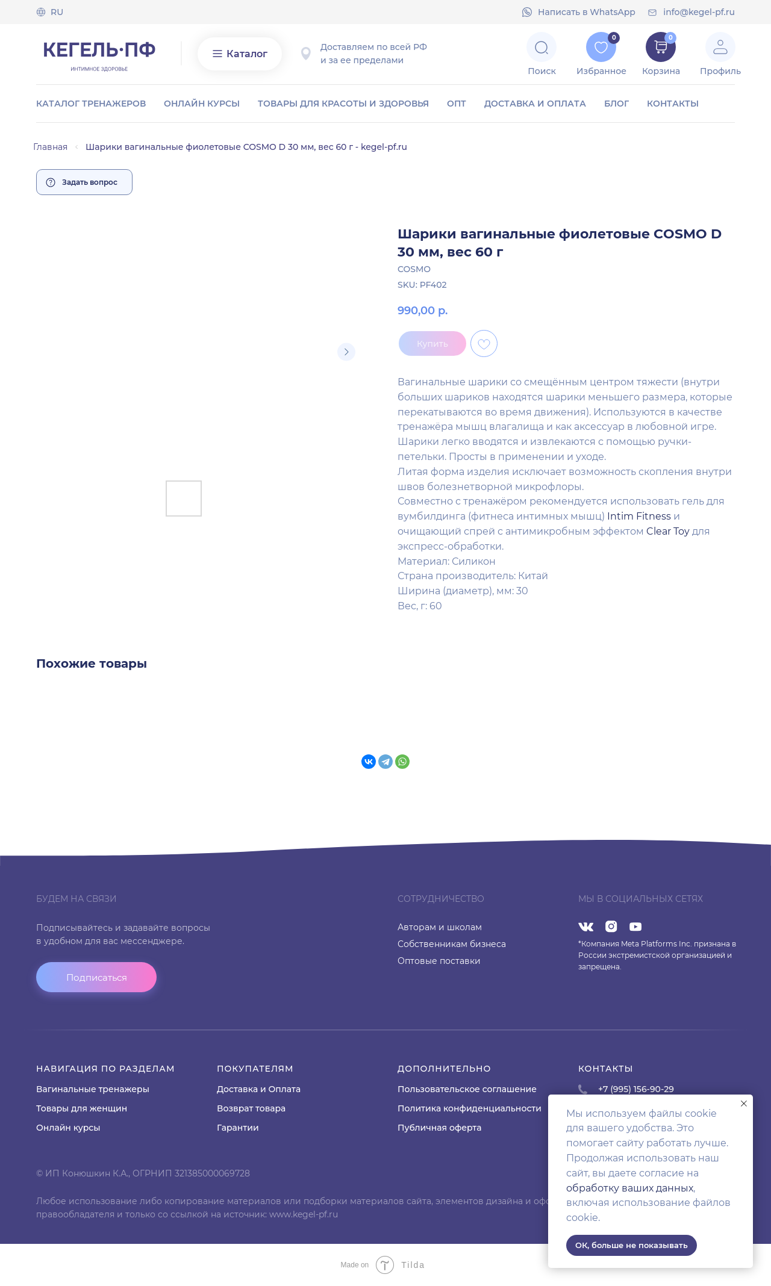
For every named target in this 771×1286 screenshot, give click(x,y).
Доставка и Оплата (259, 1089)
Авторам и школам (440, 927)
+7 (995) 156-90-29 (636, 1089)
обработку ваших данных (629, 1188)
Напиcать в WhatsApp (586, 12)
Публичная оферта (439, 1127)
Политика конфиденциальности (470, 1108)
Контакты (673, 103)
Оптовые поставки (439, 960)
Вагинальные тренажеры (92, 1089)
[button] (96, 977)
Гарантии (238, 1127)
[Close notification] (744, 1104)
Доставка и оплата (535, 103)
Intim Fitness (640, 516)
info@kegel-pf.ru (699, 12)
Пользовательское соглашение (467, 1089)
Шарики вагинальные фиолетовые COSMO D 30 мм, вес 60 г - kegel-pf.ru (246, 146)
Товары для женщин (81, 1108)
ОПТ (456, 103)
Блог (616, 103)
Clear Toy (668, 531)
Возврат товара (251, 1108)
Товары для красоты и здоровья (343, 103)
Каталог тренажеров (91, 103)
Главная (50, 146)
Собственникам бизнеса (452, 944)
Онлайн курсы (202, 103)
